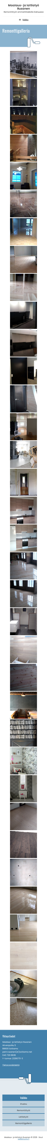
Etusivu (23, 1104)
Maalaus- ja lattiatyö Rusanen (23, 7)
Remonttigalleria (23, 1123)
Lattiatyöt (23, 1116)
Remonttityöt (23, 1110)
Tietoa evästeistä (10, 1065)
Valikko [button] (25, 19)
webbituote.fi (23, 1139)
